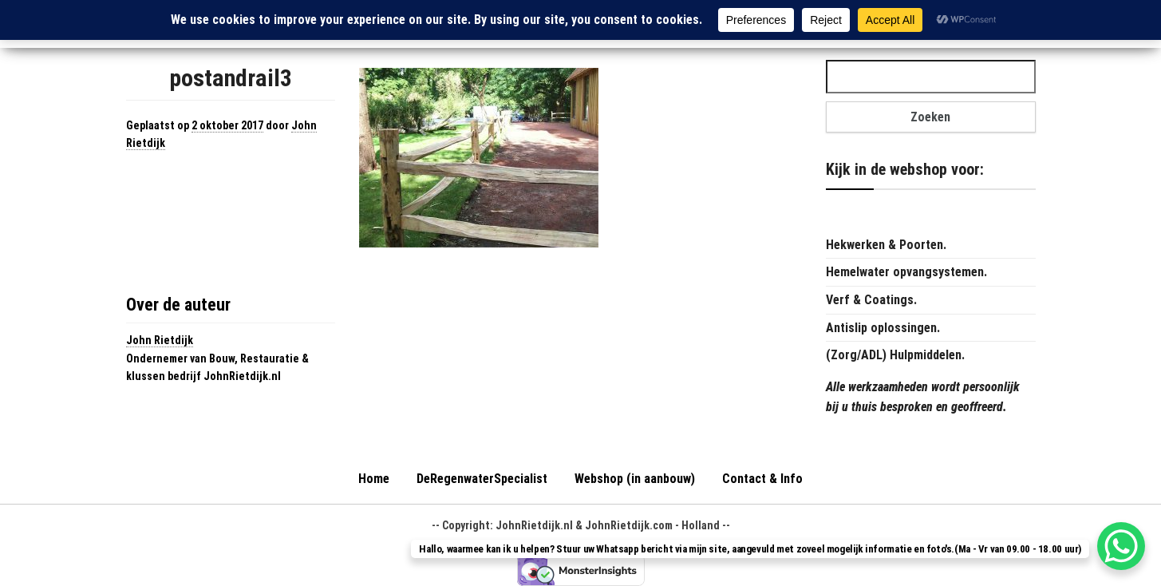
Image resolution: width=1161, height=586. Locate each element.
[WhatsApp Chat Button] (1121, 546)
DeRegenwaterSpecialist (482, 478)
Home (373, 478)
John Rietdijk (159, 340)
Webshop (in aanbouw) (635, 478)
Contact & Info (762, 478)
